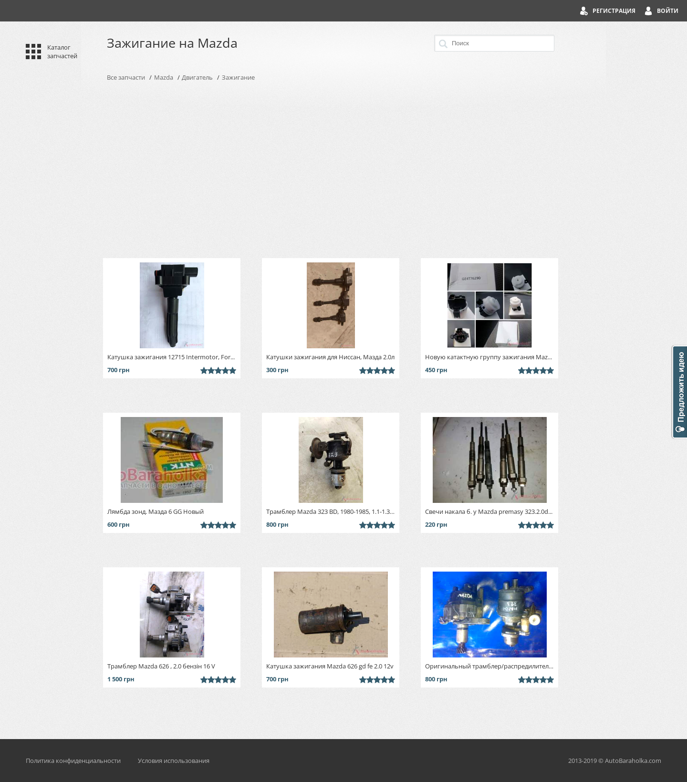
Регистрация (614, 11)
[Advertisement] (343, 170)
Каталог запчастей (62, 51)
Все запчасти (126, 77)
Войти (667, 11)
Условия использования (173, 760)
